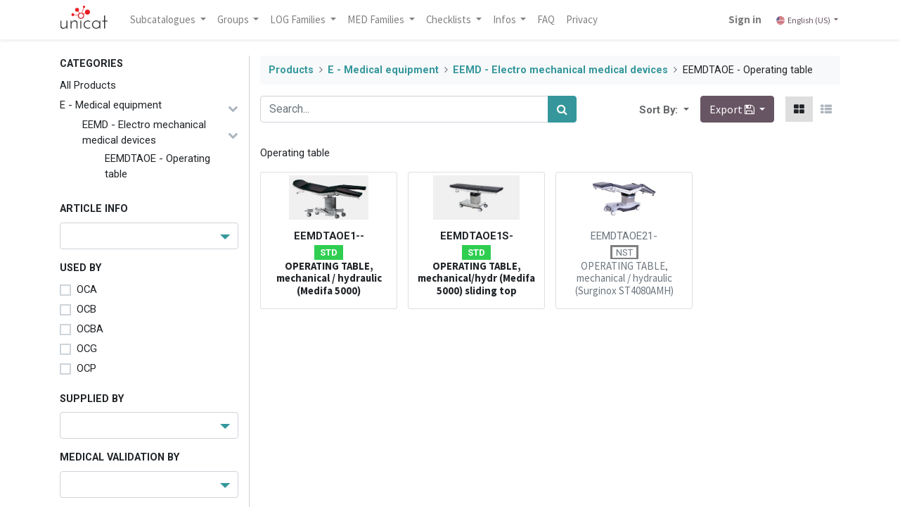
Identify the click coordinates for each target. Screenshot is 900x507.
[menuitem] (548, 19)
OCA (87, 289)
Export (733, 109)
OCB (86, 309)
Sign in (743, 19)
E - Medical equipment (111, 105)
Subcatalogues (165, 19)
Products (291, 70)
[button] (685, 109)
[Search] (562, 109)
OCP (86, 368)
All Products (88, 85)
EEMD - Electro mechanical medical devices (144, 132)
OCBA (90, 329)
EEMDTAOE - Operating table (157, 166)
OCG (87, 348)
